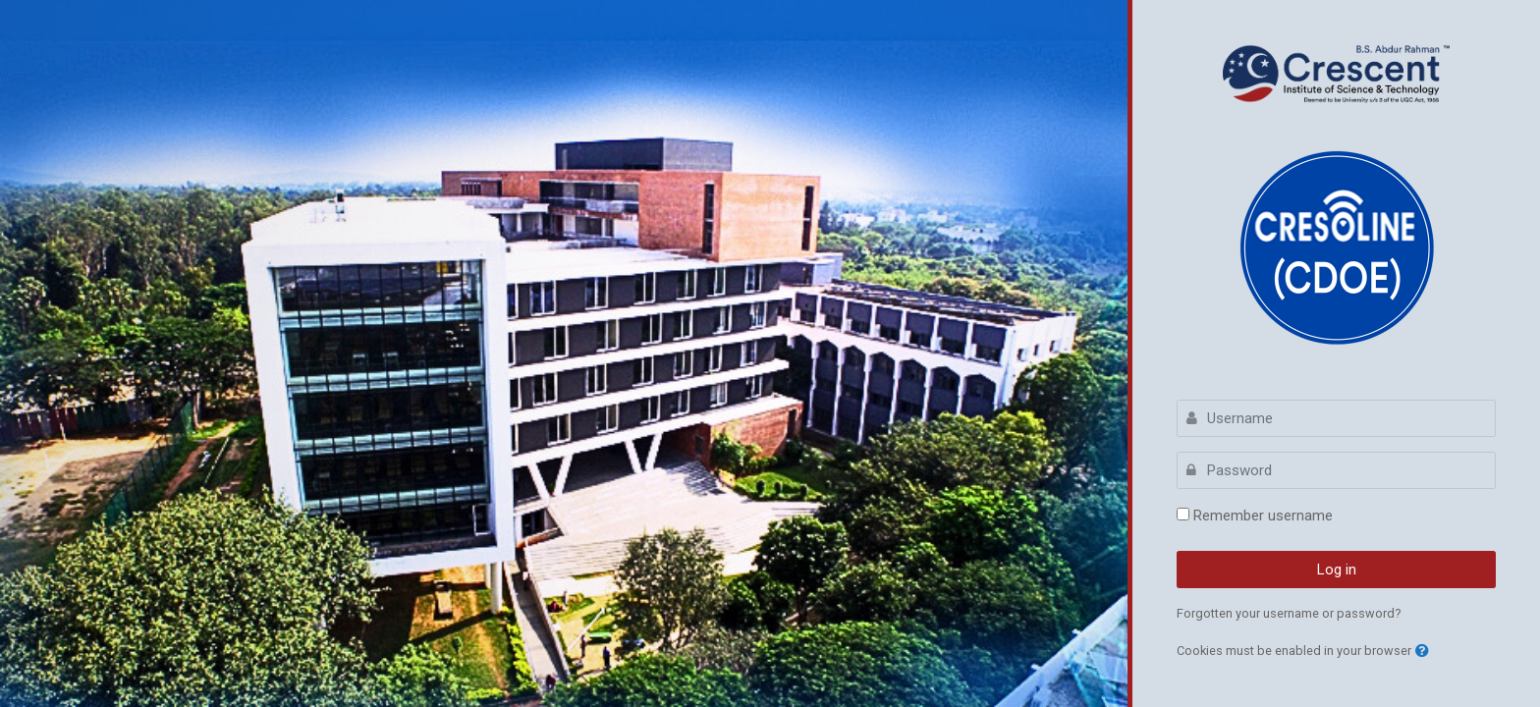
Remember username (1263, 515)
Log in (1336, 569)
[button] (1422, 651)
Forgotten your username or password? (1289, 613)
